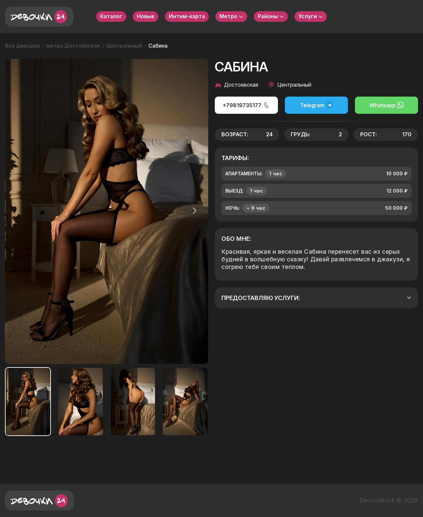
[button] (193, 210)
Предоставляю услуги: (316, 297)
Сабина (158, 45)
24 (269, 134)
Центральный (124, 45)
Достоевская (236, 84)
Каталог (111, 16)
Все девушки (22, 45)
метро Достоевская (73, 45)
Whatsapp (386, 105)
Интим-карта (187, 16)
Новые (145, 16)
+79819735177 (246, 105)
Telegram (316, 105)
